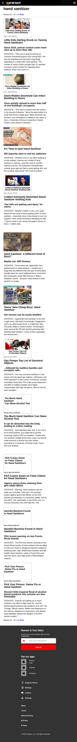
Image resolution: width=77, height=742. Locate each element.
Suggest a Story (31, 683)
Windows (32, 673)
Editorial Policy (27, 716)
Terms (23, 711)
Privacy (24, 725)
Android (32, 667)
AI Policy (24, 720)
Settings (28, 688)
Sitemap (28, 698)
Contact (28, 693)
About (23, 706)
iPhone (31, 661)
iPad (31, 663)
